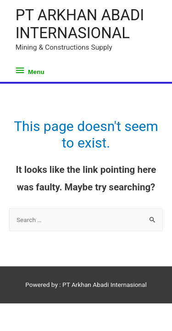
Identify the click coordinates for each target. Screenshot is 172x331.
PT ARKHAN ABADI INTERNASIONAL (80, 24)
